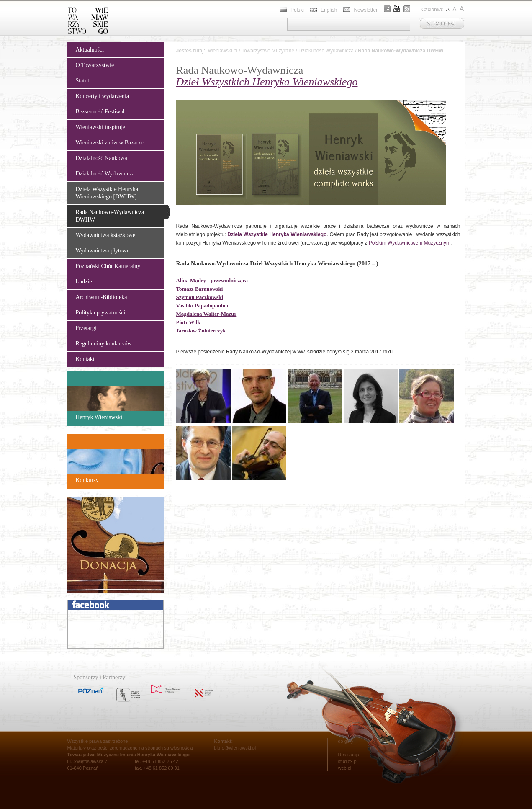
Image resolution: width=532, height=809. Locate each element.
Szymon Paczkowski (199, 297)
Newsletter (366, 10)
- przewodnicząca (212, 280)
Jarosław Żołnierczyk (201, 330)
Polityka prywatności (101, 312)
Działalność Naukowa (101, 158)
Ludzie (84, 281)
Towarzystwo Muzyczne (268, 51)
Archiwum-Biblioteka (101, 297)
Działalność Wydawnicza (105, 173)
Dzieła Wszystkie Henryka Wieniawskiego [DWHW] (107, 193)
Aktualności (90, 49)
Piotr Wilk (188, 322)
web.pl (345, 767)
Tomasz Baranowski (199, 289)
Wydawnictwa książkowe (106, 235)
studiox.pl (347, 761)
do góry (346, 741)
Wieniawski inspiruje (101, 127)
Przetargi (86, 328)
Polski (297, 10)
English (329, 10)
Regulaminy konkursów (104, 343)
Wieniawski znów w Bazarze (110, 142)
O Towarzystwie (95, 65)
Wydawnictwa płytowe (103, 250)
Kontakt (85, 359)
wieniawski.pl (222, 51)
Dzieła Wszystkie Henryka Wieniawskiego (276, 234)
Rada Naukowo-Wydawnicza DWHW (110, 216)
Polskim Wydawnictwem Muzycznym (409, 243)
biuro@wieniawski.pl (235, 747)
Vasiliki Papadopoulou (202, 305)
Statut (83, 80)
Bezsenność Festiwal (100, 111)
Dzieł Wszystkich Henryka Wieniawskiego (267, 82)
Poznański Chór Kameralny (108, 266)
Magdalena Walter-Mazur (206, 314)
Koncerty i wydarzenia (102, 96)
